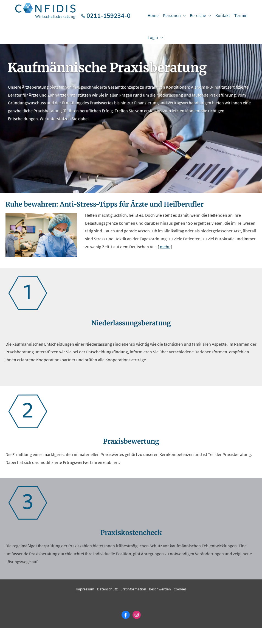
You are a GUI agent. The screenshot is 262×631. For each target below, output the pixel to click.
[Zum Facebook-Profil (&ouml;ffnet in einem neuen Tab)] (126, 617)
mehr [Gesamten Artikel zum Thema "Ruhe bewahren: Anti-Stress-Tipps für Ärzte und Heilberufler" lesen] (165, 249)
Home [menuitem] (152, 15)
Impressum (85, 591)
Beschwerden (160, 591)
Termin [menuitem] (238, 15)
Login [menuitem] (152, 37)
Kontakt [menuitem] (221, 15)
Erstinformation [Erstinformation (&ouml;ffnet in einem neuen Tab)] (133, 591)
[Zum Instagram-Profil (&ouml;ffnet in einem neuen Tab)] (137, 617)
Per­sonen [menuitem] (171, 15)
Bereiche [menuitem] (197, 15)
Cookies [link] (180, 591)
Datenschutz (107, 591)
